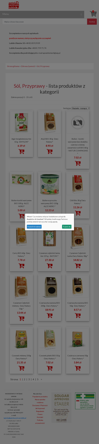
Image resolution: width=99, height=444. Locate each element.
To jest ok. (67, 227)
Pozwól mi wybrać (34, 227)
